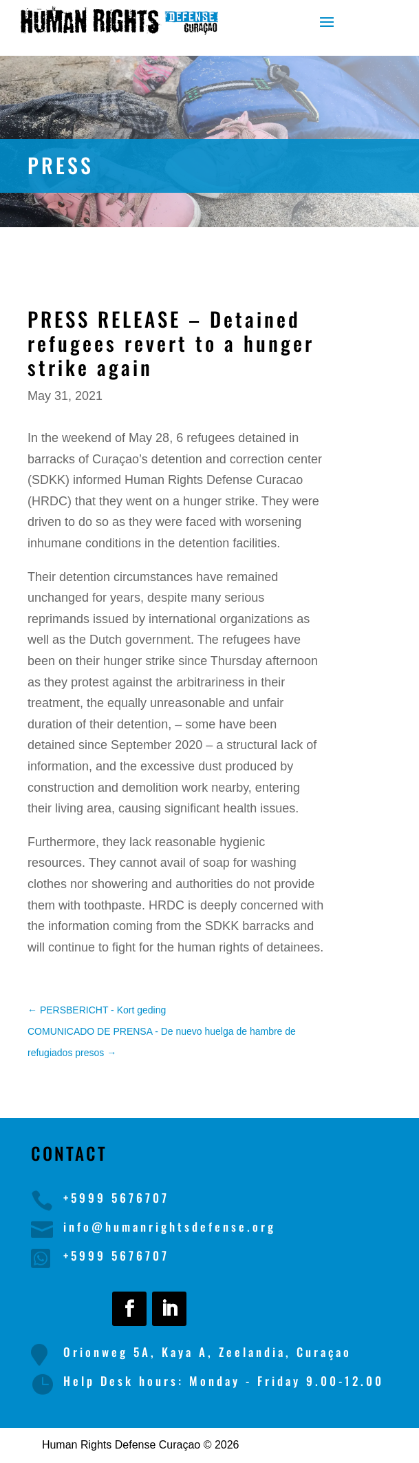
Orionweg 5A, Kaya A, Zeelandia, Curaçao (207, 1351)
